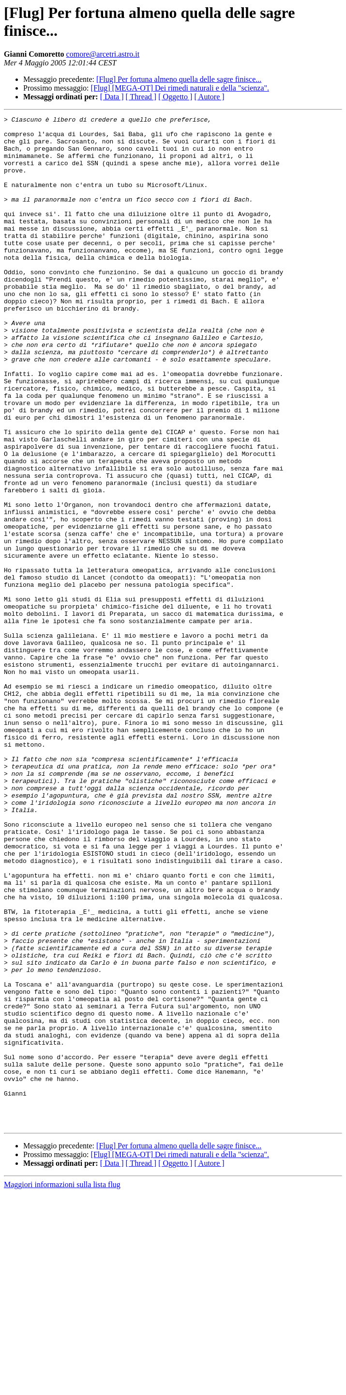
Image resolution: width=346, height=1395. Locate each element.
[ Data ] (112, 97)
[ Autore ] (209, 97)
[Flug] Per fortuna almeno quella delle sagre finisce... (178, 79)
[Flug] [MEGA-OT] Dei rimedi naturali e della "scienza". (180, 88)
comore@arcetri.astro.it (103, 54)
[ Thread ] (141, 97)
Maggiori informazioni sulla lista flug (62, 1386)
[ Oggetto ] (175, 97)
